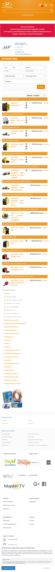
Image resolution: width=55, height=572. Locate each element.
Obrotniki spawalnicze (11, 357)
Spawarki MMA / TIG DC (14, 300)
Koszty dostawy (8, 501)
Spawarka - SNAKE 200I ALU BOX (17, 120)
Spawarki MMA (11, 297)
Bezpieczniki (8, 367)
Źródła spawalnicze (10, 330)
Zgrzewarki (7, 360)
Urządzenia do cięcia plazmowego (15, 323)
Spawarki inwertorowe (14, 317)
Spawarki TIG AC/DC (13, 303)
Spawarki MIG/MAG (12, 307)
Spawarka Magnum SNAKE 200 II (17, 159)
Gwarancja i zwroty (9, 505)
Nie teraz (47, 568)
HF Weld (30, 420)
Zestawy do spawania (11, 373)
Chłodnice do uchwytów (11, 333)
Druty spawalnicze (33, 434)
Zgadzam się (8, 568)
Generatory (7, 340)
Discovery (5, 423)
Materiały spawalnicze (11, 327)
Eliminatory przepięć (10, 380)
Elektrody (31, 437)
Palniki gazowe (9, 370)
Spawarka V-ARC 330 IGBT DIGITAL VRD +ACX (17, 282)
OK (49, 462)
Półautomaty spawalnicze (12, 353)
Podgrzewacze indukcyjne (12, 383)
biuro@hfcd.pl (12, 545)
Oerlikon (30, 423)
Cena (6, 71)
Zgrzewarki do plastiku (11, 320)
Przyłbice (7, 343)
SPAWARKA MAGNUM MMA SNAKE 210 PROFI (17, 187)
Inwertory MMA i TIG (13, 313)
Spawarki (7, 293)
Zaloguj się (32, 501)
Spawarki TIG (10, 310)
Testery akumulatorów (11, 377)
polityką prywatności (14, 555)
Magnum (4, 420)
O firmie (31, 520)
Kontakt (31, 524)
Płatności (6, 509)
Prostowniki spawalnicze (12, 350)
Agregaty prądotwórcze (11, 363)
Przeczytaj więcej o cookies (36, 567)
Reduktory (7, 347)
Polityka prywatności (9, 524)
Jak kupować (7, 528)
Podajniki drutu (9, 337)
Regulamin (6, 520)
